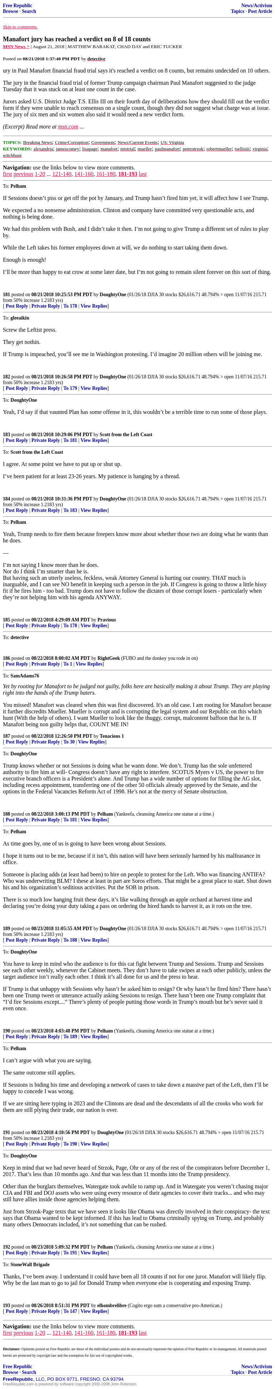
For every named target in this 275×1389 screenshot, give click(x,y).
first (7, 174)
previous (23, 174)
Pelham (105, 814)
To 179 (70, 388)
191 (6, 1132)
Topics (237, 11)
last (143, 174)
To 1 (67, 664)
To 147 (70, 1311)
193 (6, 1305)
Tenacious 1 (112, 736)
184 (6, 499)
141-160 (83, 174)
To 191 (70, 1252)
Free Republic (17, 5)
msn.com (68, 126)
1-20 (40, 174)
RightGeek (108, 658)
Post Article (260, 11)
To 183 (70, 510)
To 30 (69, 742)
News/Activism (256, 5)
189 (6, 928)
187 (6, 736)
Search (29, 11)
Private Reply (46, 306)
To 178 (70, 306)
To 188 (70, 940)
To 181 (70, 440)
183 (6, 434)
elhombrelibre (112, 1305)
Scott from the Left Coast (126, 434)
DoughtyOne (113, 294)
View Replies (94, 306)
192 (6, 1247)
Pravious (106, 620)
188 (6, 814)
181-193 (127, 174)
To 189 (70, 1036)
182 (6, 376)
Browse (10, 11)
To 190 (70, 1144)
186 (6, 658)
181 (6, 294)
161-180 (105, 174)
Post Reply (17, 306)
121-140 (61, 174)
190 (6, 1031)
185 (6, 620)
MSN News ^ (16, 46)
